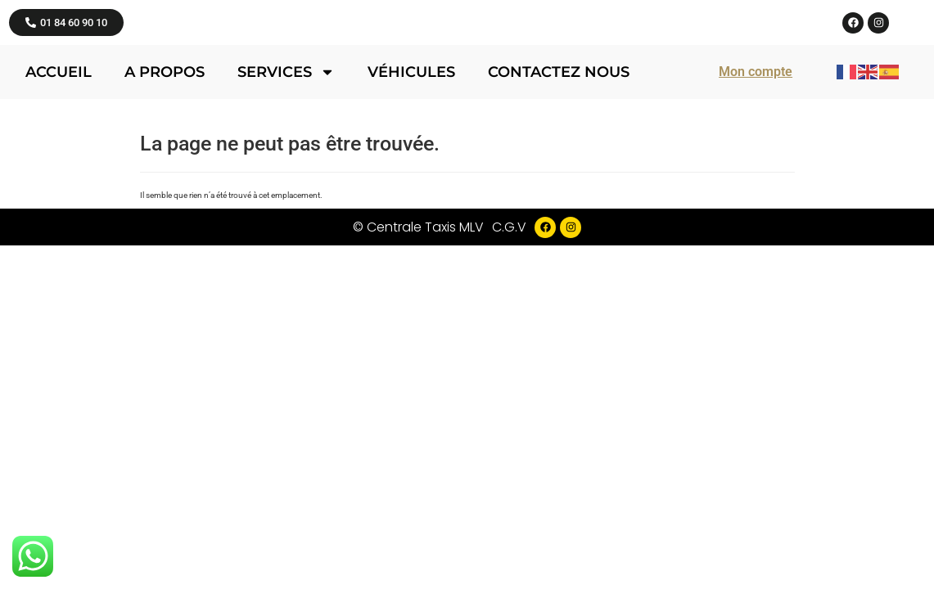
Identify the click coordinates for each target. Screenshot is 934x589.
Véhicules (411, 148)
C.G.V (509, 303)
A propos (164, 148)
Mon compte (755, 147)
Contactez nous (558, 148)
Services (286, 148)
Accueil (58, 148)
